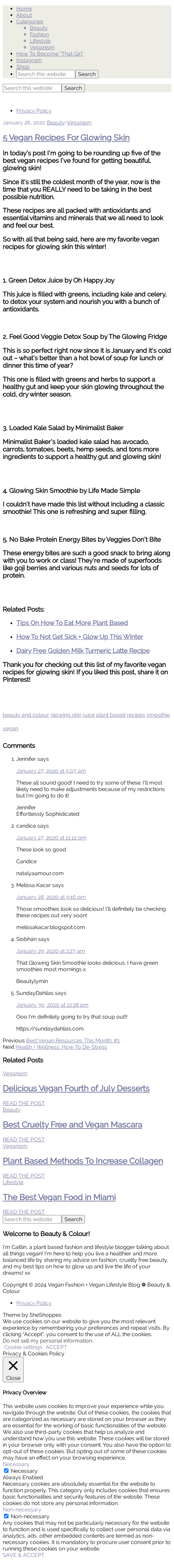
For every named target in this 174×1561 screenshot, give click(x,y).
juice (89, 715)
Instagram (29, 60)
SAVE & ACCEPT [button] (23, 1555)
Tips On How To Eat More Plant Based (72, 623)
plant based (110, 715)
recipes (136, 715)
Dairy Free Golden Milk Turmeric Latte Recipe (83, 650)
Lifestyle (40, 41)
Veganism (42, 47)
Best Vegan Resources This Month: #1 (73, 1040)
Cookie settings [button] (23, 1347)
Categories (29, 21)
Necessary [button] (16, 1464)
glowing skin (66, 715)
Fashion (39, 34)
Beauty (39, 28)
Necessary (24, 1471)
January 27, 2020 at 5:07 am (51, 771)
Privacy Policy (34, 111)
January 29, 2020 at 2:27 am (50, 951)
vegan (10, 728)
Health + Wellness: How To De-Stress (61, 1047)
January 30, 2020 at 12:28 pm (52, 1005)
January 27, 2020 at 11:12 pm (51, 837)
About (24, 15)
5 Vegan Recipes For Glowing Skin (66, 137)
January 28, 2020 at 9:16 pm (51, 897)
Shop (23, 66)
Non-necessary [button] (22, 1509)
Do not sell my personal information (47, 1340)
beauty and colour (26, 715)
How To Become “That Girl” (50, 54)
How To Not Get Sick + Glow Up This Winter (79, 636)
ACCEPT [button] (56, 1347)
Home (24, 8)
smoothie (158, 715)
